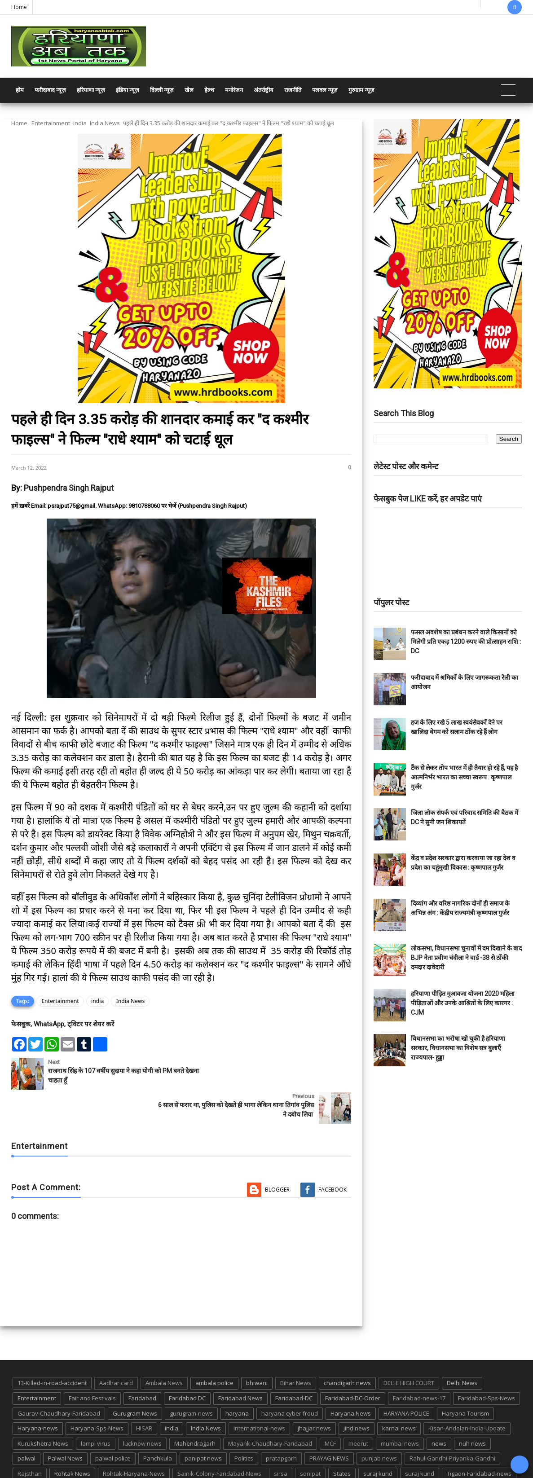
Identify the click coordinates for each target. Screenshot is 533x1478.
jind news (357, 1394)
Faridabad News (240, 1364)
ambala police (214, 1349)
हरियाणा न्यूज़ (91, 90)
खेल (189, 90)
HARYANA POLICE (406, 1379)
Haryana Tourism (465, 1379)
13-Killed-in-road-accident (52, 1349)
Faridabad (142, 1364)
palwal (26, 1424)
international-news (259, 1394)
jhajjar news (314, 1394)
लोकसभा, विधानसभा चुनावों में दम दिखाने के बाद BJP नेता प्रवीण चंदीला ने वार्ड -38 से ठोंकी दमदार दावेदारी (466, 958)
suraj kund (377, 1439)
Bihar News (295, 1349)
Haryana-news (38, 1394)
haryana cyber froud (289, 1379)
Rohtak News (72, 1439)
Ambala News (164, 1349)
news (439, 1409)
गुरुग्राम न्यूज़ (361, 90)
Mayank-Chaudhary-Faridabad (270, 1409)
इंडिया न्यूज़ (127, 90)
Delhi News (462, 1349)
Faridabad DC (187, 1364)
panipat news (203, 1424)
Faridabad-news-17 (419, 1364)
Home (19, 7)
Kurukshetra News (43, 1409)
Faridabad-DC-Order (352, 1364)
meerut (358, 1409)
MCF (330, 1409)
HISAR (144, 1394)
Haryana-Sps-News (96, 1394)
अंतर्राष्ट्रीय (263, 90)
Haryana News (350, 1379)
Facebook (332, 1155)
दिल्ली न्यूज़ (162, 90)
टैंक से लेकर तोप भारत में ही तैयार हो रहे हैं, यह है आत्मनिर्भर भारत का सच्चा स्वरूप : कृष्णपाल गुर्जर (464, 777)
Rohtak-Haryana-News (134, 1439)
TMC (23, 1455)
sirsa (280, 1439)
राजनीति (292, 90)
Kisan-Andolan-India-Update (467, 1394)
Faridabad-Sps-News (486, 1364)
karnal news (399, 1394)
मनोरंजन (234, 90)
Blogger (277, 1155)
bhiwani (257, 1349)
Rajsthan (30, 1439)
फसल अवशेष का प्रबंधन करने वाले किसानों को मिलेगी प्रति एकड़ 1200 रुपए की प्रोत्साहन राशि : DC (466, 642)
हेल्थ (209, 90)
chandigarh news (347, 1349)
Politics (243, 1424)
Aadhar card (116, 1349)
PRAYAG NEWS (329, 1424)
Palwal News (65, 1424)
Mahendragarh (195, 1409)
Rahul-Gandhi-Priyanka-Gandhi (452, 1424)
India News (105, 123)
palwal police (113, 1424)
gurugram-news (191, 1379)
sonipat (310, 1439)
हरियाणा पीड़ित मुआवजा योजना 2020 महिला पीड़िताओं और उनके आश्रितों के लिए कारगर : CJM (463, 1003)
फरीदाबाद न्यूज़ (50, 90)
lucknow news (142, 1409)
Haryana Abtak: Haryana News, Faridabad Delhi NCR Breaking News (97, 1470)
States (342, 1439)
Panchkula (157, 1424)
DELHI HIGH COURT (408, 1349)
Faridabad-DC (294, 1364)
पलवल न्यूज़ (325, 90)
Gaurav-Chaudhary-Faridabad (59, 1379)
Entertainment (50, 123)
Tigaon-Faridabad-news (479, 1439)
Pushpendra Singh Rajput (69, 488)
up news (53, 1455)
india (80, 123)
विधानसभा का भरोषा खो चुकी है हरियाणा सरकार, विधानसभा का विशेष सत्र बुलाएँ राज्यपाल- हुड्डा (458, 1048)
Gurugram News (135, 1379)
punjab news (379, 1424)
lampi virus (95, 1409)
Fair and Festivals (92, 1364)
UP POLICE (92, 1455)
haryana (237, 1379)
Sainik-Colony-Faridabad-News (219, 1439)
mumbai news (400, 1409)
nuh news (472, 1409)
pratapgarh (281, 1424)
